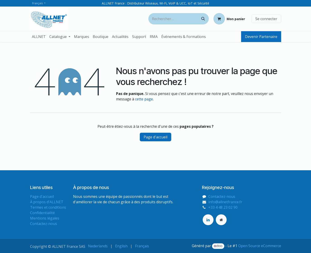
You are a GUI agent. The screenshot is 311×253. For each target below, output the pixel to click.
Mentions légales (44, 218)
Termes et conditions (48, 207)
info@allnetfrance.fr (225, 201)
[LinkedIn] (208, 219)
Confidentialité (42, 212)
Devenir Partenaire (261, 36)
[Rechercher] (203, 18)
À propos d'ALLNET (46, 201)
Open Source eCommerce (259, 245)
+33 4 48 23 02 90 (222, 207)
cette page (144, 99)
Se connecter (266, 18)
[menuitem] (38, 36)
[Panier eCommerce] (229, 19)
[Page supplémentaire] (221, 219)
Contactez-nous (43, 223)
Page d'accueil (155, 137)
